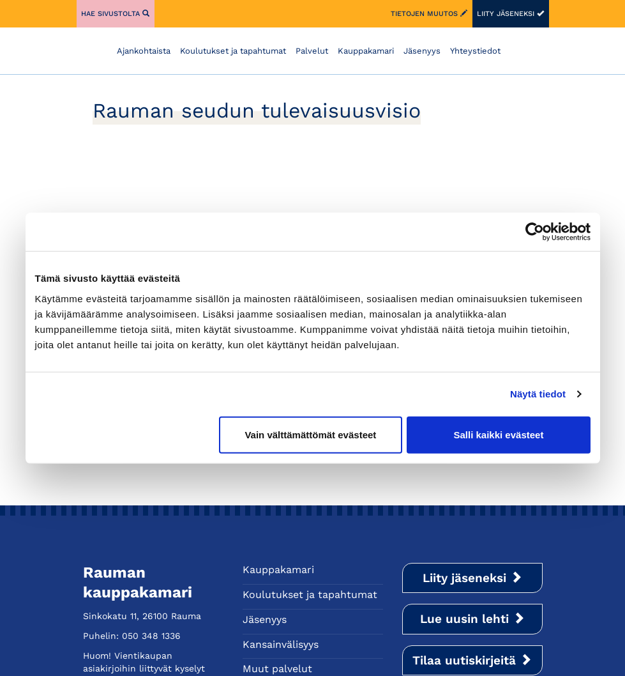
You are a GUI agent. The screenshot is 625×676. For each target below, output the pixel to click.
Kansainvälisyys (281, 644)
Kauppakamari (366, 51)
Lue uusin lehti (472, 618)
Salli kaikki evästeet (498, 434)
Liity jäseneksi (510, 14)
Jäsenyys (422, 51)
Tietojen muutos (429, 14)
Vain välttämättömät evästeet (310, 434)
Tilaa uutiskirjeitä (472, 660)
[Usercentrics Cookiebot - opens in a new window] (535, 232)
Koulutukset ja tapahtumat (233, 51)
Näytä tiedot (538, 393)
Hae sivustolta (115, 14)
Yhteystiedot (475, 51)
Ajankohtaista (143, 51)
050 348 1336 (151, 636)
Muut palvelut (277, 669)
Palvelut (312, 51)
